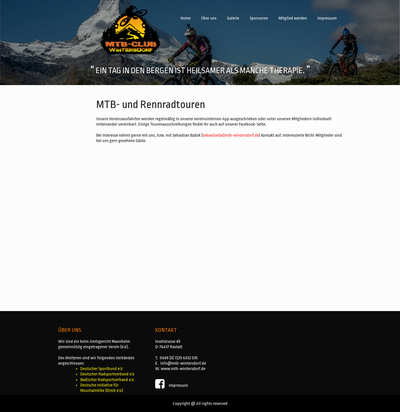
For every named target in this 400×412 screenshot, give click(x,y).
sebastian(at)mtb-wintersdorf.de (231, 135)
